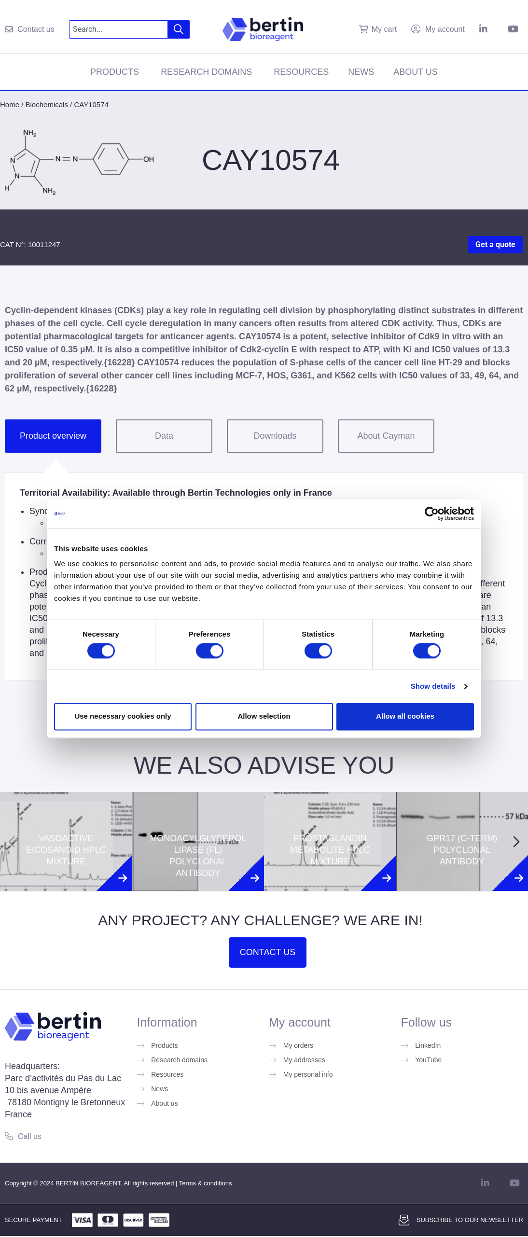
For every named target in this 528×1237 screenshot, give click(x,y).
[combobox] (118, 29)
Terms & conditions (205, 1183)
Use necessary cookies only (122, 716)
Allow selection (263, 716)
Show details (433, 686)
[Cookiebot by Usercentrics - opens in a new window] (431, 513)
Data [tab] (164, 436)
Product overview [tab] (53, 436)
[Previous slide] (11, 841)
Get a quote (495, 244)
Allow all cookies (405, 716)
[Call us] (9, 1136)
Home (9, 104)
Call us (30, 1136)
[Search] (179, 29)
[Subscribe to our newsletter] (404, 1220)
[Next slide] (516, 841)
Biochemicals (47, 104)
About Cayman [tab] (386, 436)
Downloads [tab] (274, 436)
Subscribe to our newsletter (470, 1219)
